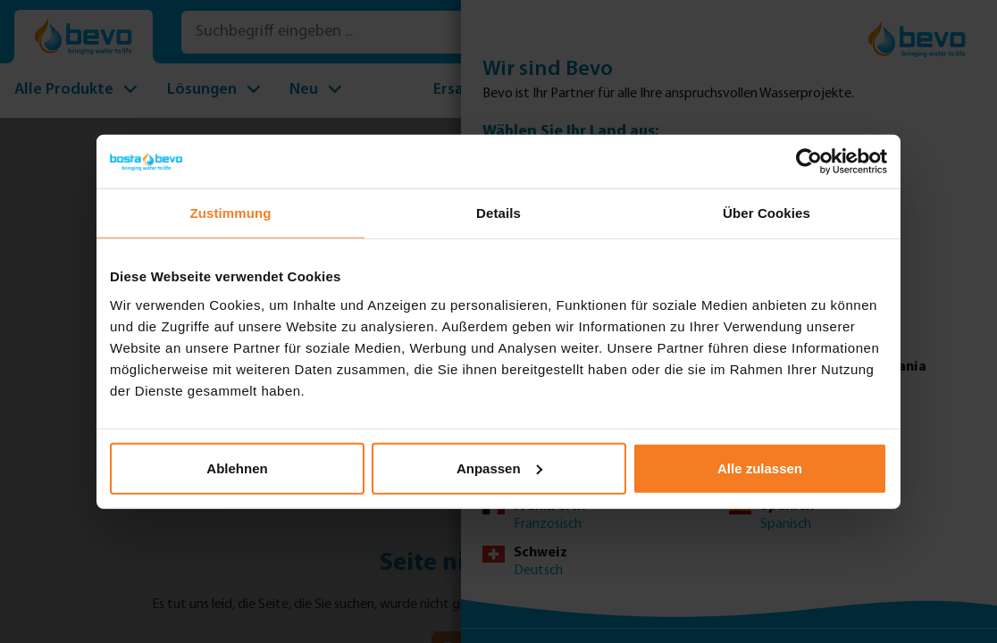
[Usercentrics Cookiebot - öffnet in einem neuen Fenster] (809, 161)
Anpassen (499, 467)
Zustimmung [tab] (231, 213)
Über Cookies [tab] (766, 213)
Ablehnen (236, 467)
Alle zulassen (759, 467)
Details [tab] (498, 213)
